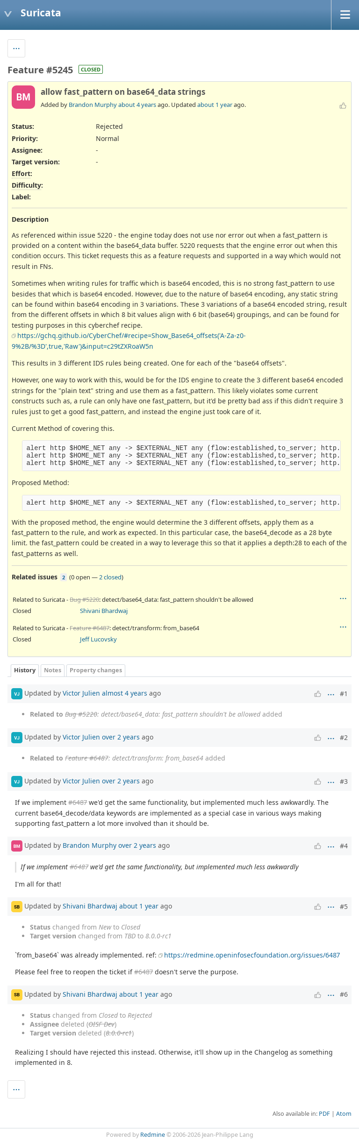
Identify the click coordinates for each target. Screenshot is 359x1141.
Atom (344, 1114)
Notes (52, 670)
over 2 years (121, 736)
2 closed (110, 577)
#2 (344, 737)
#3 (344, 781)
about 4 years (137, 104)
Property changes (96, 670)
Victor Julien (81, 693)
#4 (344, 845)
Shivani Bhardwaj (104, 610)
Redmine (152, 1135)
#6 (344, 994)
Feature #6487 (89, 628)
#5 (344, 906)
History (25, 670)
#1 (344, 693)
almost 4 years (124, 693)
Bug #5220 (84, 599)
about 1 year (214, 104)
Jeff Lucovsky (98, 639)
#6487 (77, 802)
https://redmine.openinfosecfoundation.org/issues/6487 (252, 955)
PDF (324, 1114)
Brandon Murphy (93, 104)
